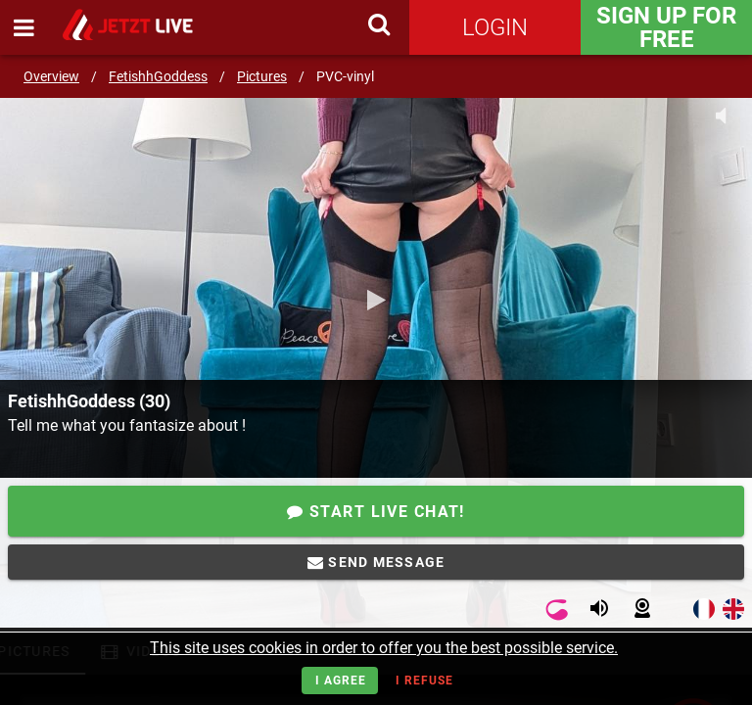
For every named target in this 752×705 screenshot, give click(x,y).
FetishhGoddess (158, 76)
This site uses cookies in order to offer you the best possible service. (384, 647)
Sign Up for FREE (666, 27)
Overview (51, 76)
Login (495, 27)
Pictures (262, 76)
